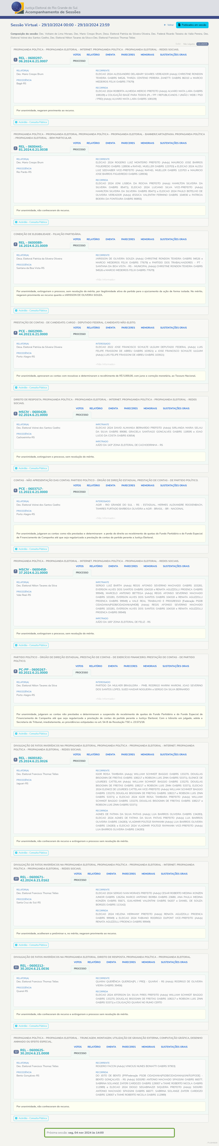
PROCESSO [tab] (79, 60)
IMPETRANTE (102, 424)
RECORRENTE (103, 70)
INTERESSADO (103, 343)
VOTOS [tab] (77, 54)
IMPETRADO (102, 441)
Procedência (24, 80)
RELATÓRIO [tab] (93, 54)
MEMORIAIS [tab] (147, 54)
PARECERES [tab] (128, 54)
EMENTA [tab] (110, 54)
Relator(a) (22, 70)
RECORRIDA (102, 87)
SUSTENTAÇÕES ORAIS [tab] (173, 54)
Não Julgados (189, 44)
